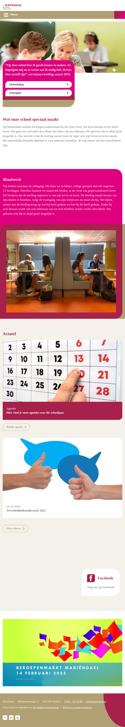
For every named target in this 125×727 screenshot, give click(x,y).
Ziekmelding (16, 84)
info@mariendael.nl (96, 701)
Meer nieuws (13, 528)
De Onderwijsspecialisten (46, 707)
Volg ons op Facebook (100, 587)
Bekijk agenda (14, 426)
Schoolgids (15, 92)
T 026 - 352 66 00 (73, 701)
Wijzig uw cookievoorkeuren (77, 707)
